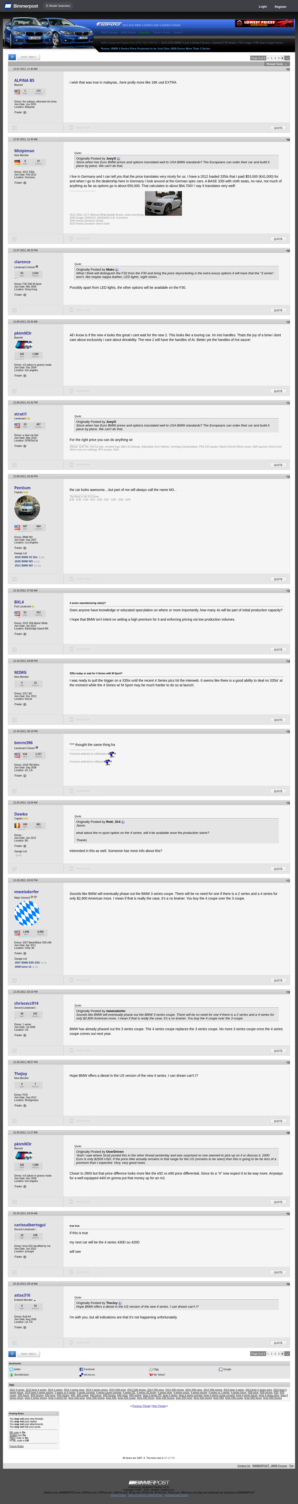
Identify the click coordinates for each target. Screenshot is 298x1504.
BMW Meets (128, 32)
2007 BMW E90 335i (27, 962)
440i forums (109, 1395)
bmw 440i (218, 1398)
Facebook (89, 1369)
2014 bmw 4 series (234, 1390)
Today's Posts (161, 32)
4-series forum (238, 1392)
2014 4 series (55, 1390)
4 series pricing (199, 1392)
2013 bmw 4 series (36, 1390)
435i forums (37, 1395)
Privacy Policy (118, 1495)
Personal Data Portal (176, 1495)
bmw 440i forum (253, 1398)
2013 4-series (17, 1390)
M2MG (20, 672)
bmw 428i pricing (95, 1398)
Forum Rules (17, 1446)
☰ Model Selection (58, 6)
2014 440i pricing (212, 1390)
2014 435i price (155, 1390)
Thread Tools (274, 64)
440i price (122, 1395)
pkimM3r (23, 333)
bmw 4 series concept (191, 1395)
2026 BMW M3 (24, 561)
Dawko (20, 814)
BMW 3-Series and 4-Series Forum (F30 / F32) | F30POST (129, 42)
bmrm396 (23, 742)
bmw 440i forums (272, 1398)
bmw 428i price (76, 1398)
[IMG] (12, 1438)
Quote (278, 128)
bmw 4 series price (269, 1395)
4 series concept (86, 1392)
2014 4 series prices (97, 1390)
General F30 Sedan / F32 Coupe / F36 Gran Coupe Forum (248, 42)
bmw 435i (111, 1398)
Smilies (13, 1435)
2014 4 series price (74, 1390)
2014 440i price (193, 1390)
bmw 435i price (184, 1398)
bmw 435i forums (165, 1398)
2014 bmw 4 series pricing (39, 1392)
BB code (14, 1432)
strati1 (20, 414)
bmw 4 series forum (246, 1395)
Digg (156, 1369)
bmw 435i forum (146, 1398)
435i (276, 1392)
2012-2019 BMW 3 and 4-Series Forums (185, 42)
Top (291, 1466)
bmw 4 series (170, 1395)
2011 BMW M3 (24, 565)
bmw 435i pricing (203, 1398)
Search (178, 32)
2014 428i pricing (136, 1390)
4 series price (164, 1392)
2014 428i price (117, 1390)
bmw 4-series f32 (57, 1398)
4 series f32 (129, 1392)
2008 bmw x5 (23, 966)
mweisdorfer (26, 891)
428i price (253, 1392)
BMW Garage (109, 32)
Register (280, 7)
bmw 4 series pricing (36, 1398)
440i (73, 1395)
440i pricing (135, 1395)
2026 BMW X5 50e (26, 557)
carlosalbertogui (30, 1225)
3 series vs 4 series (65, 1392)
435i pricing (63, 1395)
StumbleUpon (21, 1374)
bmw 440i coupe (234, 1398)
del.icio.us (89, 1374)
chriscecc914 (26, 1003)
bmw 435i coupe (127, 1398)
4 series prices (181, 1392)
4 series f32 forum (146, 1392)
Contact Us (244, 1466)
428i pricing (266, 1392)
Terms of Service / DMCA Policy (145, 1495)
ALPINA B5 (24, 80)
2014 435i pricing (174, 1390)
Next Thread (159, 1406)
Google (227, 1369)
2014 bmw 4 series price (258, 1390)
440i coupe (83, 1395)
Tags (11, 1384)
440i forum (95, 1395)
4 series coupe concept (108, 1392)
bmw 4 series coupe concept (219, 1395)
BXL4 (19, 602)
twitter (17, 1369)
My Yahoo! (159, 1374)
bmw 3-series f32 (152, 1395)
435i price (50, 1395)
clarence (22, 261)
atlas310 (22, 1295)
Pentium (22, 487)
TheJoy (20, 1073)
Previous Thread (141, 1406)
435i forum (23, 1395)
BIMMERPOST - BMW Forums (269, 1466)
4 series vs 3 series (218, 1392)
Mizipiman (24, 150)
